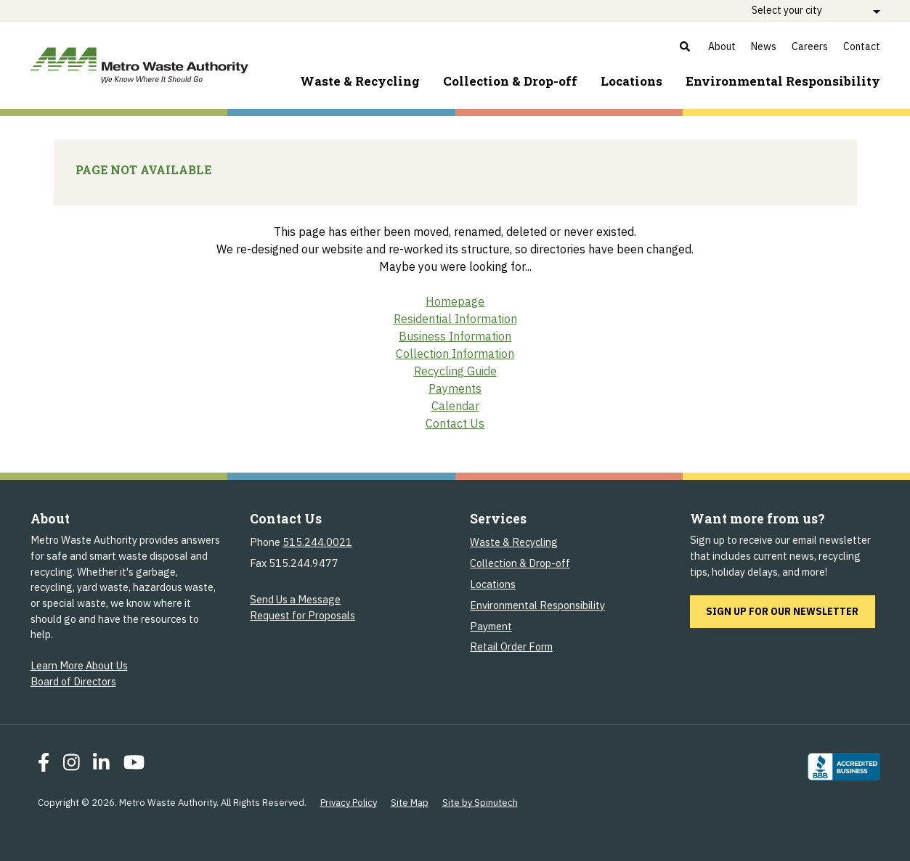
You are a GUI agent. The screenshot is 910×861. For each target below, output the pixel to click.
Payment (491, 626)
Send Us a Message (295, 599)
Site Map (409, 802)
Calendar (455, 406)
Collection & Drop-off (510, 81)
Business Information (455, 336)
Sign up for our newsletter (790, 610)
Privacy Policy (348, 802)
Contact (861, 46)
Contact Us (455, 423)
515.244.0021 (317, 542)
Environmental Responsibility (537, 605)
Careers (810, 46)
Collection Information (455, 353)
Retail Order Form (511, 646)
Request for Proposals (302, 615)
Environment (783, 81)
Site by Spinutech (480, 802)
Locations (631, 81)
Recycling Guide (455, 371)
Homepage (455, 301)
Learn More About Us (79, 665)
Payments (455, 388)
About (722, 46)
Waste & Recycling (360, 81)
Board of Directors (73, 681)
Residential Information (455, 318)
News (763, 46)
